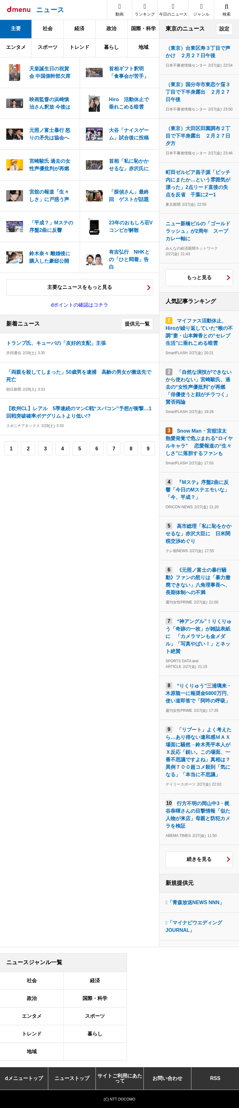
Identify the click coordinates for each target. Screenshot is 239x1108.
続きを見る (199, 859)
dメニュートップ (24, 1078)
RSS (215, 1078)
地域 (143, 47)
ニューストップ (71, 1078)
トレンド (79, 47)
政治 (111, 28)
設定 (224, 28)
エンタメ (16, 47)
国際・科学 (143, 28)
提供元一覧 (137, 323)
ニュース (50, 10)
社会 (48, 28)
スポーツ (48, 47)
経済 (79, 28)
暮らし (111, 47)
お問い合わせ (167, 1078)
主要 (16, 28)
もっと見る (199, 277)
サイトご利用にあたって (119, 1078)
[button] (201, 10)
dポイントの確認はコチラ (80, 305)
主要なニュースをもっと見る (79, 287)
